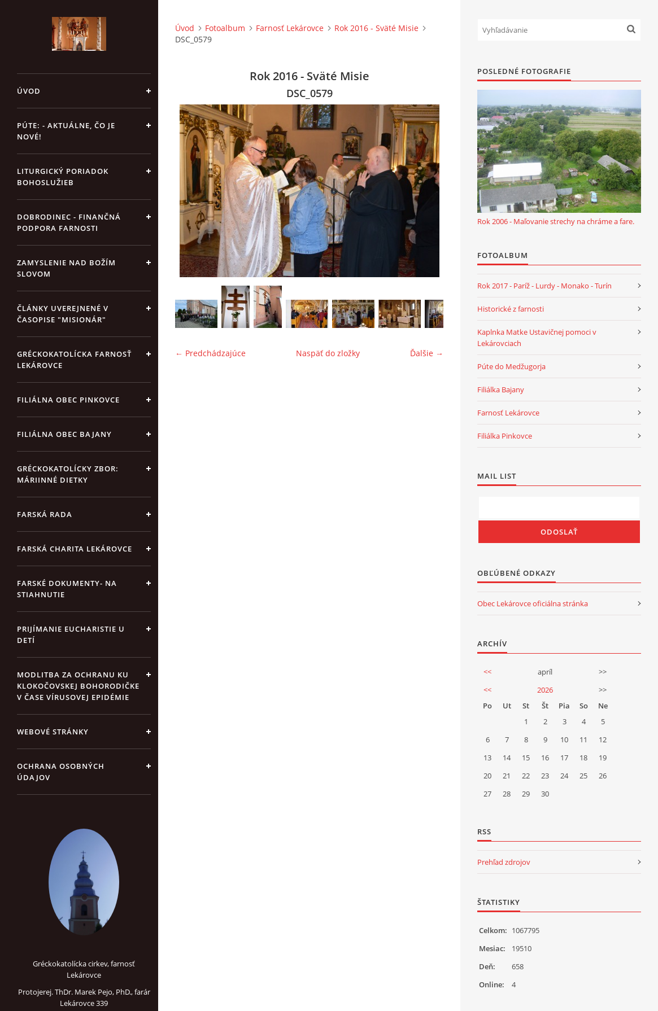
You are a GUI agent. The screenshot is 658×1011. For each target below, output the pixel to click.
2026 (545, 690)
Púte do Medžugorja (511, 366)
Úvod (29, 91)
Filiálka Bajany (500, 389)
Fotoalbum (225, 28)
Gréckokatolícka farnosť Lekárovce (74, 359)
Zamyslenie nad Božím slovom (66, 268)
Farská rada (44, 514)
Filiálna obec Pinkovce (68, 400)
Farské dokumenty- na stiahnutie (67, 588)
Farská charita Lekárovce (74, 549)
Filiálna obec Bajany (64, 434)
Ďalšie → (426, 353)
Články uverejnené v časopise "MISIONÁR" (62, 314)
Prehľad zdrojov (503, 862)
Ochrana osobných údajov (60, 771)
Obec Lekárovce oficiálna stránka (532, 603)
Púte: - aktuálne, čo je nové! (66, 131)
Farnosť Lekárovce (290, 28)
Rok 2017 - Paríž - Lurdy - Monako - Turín (544, 286)
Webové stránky (53, 731)
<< (487, 672)
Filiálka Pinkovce (504, 436)
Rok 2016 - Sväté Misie (376, 28)
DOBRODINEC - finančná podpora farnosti (69, 222)
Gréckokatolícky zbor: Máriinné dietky (68, 474)
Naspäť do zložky (328, 353)
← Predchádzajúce (210, 353)
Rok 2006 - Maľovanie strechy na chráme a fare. (555, 221)
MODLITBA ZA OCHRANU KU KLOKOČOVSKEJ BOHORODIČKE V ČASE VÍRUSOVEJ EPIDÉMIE (78, 685)
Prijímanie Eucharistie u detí (71, 634)
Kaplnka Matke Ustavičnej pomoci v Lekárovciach (536, 337)
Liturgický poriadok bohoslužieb (62, 176)
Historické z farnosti (510, 309)
